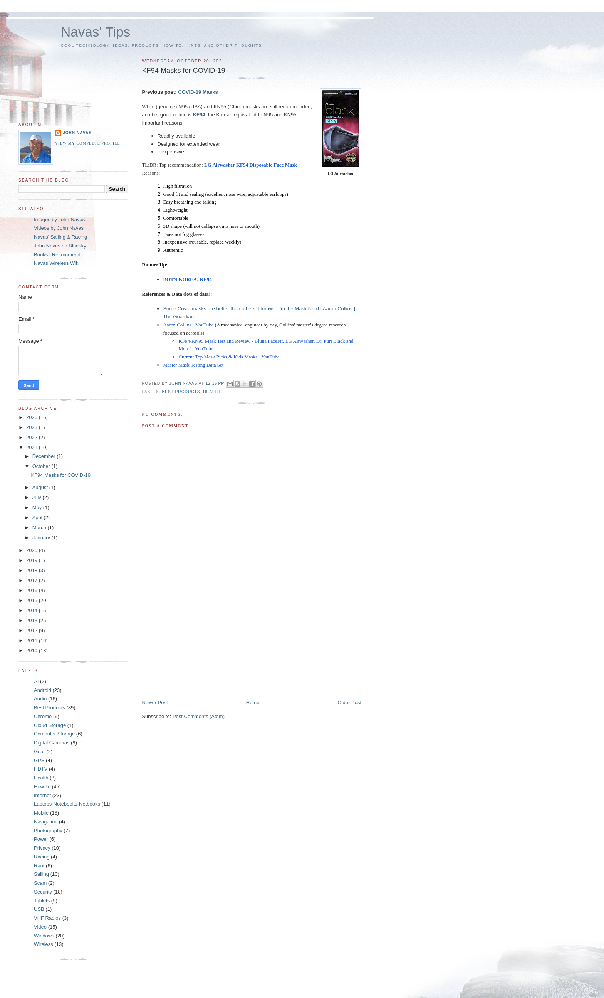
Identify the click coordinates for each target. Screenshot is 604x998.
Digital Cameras (51, 743)
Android (42, 690)
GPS (39, 760)
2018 (32, 570)
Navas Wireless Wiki (56, 263)
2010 (32, 650)
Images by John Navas (59, 219)
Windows (44, 936)
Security (43, 892)
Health (211, 392)
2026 (32, 417)
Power (41, 839)
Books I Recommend (57, 254)
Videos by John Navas (59, 228)
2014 (32, 610)
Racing (41, 857)
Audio (40, 699)
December (44, 456)
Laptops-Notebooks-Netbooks (67, 804)
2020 (32, 550)
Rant (39, 865)
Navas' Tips (95, 31)
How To (42, 786)
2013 (32, 620)
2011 (32, 640)
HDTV (40, 769)
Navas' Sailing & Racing (60, 237)
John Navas (77, 133)
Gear (39, 751)
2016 (32, 590)
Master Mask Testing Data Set (193, 365)
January (42, 537)
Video (40, 927)
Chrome (43, 716)
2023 (32, 427)
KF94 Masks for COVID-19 (61, 475)
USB (39, 909)
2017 (32, 580)
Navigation (45, 822)
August (40, 487)
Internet (42, 795)
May (37, 507)
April (38, 517)
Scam (40, 883)
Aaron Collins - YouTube (188, 325)
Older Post (349, 702)
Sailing (41, 874)
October (42, 466)
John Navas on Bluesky (60, 246)
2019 (32, 560)
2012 (32, 630)
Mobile (41, 813)
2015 (32, 600)
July (37, 497)
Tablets (42, 901)
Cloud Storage (50, 725)
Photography (48, 830)
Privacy (42, 848)
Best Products (181, 392)
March (40, 527)
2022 (32, 437)
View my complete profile (87, 143)
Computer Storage (54, 734)
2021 (32, 447)
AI (36, 681)
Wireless (43, 944)
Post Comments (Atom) (199, 716)
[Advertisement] (199, 645)
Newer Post (155, 702)
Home (253, 702)
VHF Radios (47, 918)
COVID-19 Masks (198, 92)
